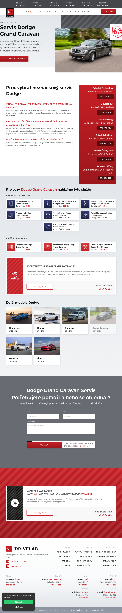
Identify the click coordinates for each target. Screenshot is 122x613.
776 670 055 (19, 5)
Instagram (16, 566)
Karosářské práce (106, 556)
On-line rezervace (14, 58)
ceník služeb (63, 552)
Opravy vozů (109, 561)
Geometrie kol (84, 561)
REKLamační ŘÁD (96, 610)
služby (39, 12)
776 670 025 (86, 5)
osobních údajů (82, 446)
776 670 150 (69, 5)
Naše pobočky (84, 565)
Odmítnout (18, 607)
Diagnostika (109, 565)
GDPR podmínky (76, 610)
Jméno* (29, 412)
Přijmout (18, 602)
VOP (86, 610)
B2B (77, 12)
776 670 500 (36, 5)
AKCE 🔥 (28, 12)
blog (69, 12)
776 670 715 (102, 5)
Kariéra (59, 12)
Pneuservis (86, 556)
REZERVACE (64, 556)
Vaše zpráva (31, 421)
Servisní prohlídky (106, 552)
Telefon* (65, 412)
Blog (67, 565)
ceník (49, 12)
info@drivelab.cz (19, 562)
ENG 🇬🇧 (85, 12)
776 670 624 (53, 5)
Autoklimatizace (83, 552)
